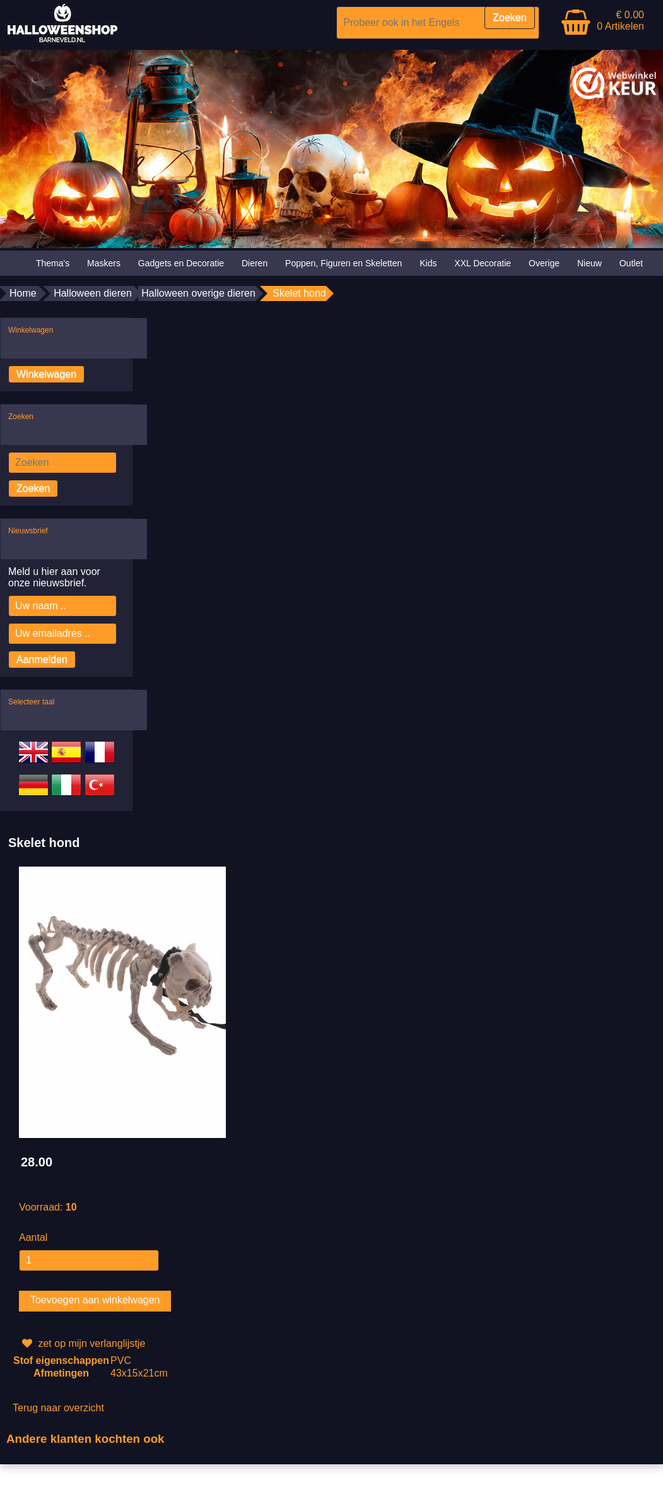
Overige (544, 263)
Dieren (254, 263)
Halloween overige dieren (198, 293)
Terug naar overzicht (58, 1407)
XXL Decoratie (482, 263)
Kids (428, 263)
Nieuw (589, 263)
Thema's (52, 263)
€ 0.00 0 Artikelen (620, 20)
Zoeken (33, 488)
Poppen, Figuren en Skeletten (343, 263)
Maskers (103, 263)
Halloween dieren (93, 293)
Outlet (631, 263)
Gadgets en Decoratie (181, 263)
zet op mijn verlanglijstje (82, 1344)
